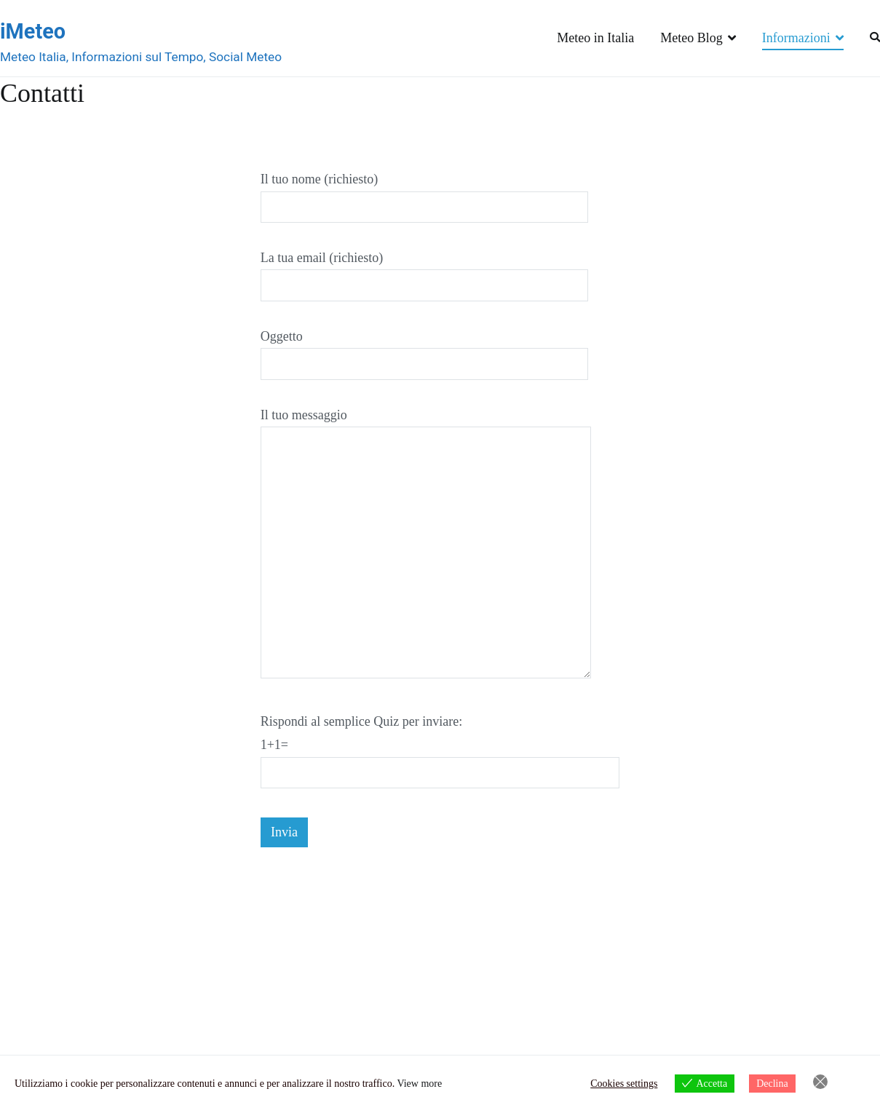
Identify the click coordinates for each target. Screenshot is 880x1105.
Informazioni (796, 38)
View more (419, 1083)
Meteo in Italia (595, 38)
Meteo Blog (691, 38)
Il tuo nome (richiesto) (425, 192)
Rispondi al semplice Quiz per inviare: (440, 747)
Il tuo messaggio (426, 544)
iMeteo (33, 31)
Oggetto (425, 350)
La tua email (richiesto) (425, 271)
